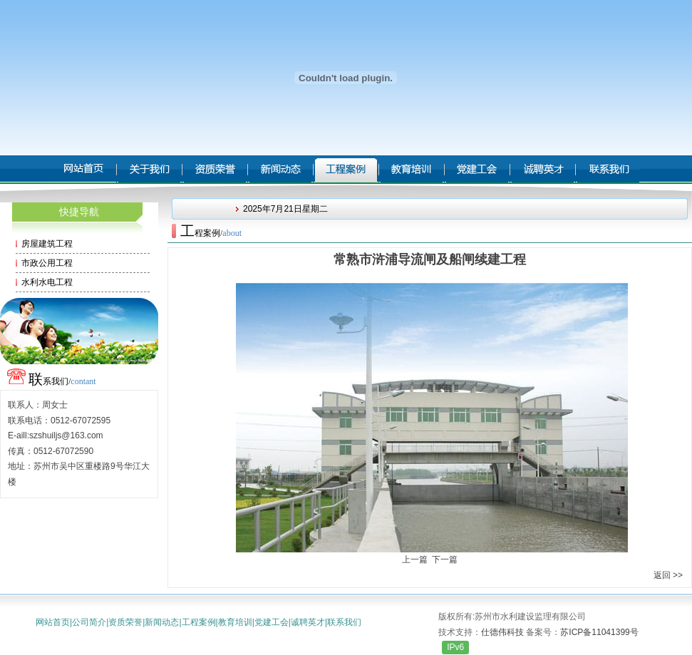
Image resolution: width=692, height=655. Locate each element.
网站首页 (53, 622)
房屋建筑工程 (47, 244)
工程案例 (199, 622)
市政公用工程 (47, 263)
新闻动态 (162, 622)
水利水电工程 (47, 282)
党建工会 (271, 622)
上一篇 (415, 559)
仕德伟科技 (502, 632)
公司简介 (89, 622)
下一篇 (445, 559)
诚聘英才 (308, 622)
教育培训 (235, 622)
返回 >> (668, 575)
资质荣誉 (125, 622)
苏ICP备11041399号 (599, 632)
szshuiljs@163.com (66, 435)
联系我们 (344, 622)
